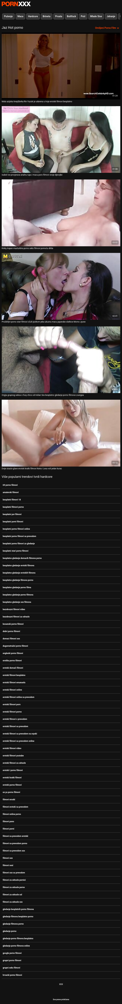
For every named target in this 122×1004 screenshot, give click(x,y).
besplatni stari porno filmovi (15, 551)
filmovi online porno (12, 814)
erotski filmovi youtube (13, 755)
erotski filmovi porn (12, 704)
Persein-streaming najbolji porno (16, 4)
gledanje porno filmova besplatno (18, 938)
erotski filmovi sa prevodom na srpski (20, 734)
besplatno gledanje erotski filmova (18, 565)
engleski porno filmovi (13, 653)
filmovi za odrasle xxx (13, 902)
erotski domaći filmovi (13, 668)
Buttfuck (71, 16)
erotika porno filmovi (12, 660)
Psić (83, 16)
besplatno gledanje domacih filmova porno (22, 558)
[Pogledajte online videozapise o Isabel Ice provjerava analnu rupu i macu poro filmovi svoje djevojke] (61, 139)
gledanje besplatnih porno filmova (18, 909)
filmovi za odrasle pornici (14, 880)
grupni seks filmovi (11, 968)
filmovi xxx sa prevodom (14, 873)
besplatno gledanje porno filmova (18, 595)
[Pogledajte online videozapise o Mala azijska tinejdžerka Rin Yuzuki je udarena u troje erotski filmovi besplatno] (61, 66)
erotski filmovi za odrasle (14, 763)
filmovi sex (8, 858)
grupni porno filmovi (12, 960)
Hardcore (33, 16)
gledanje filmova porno (13, 924)
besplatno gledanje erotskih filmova (19, 573)
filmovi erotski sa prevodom (15, 807)
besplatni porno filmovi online (16, 529)
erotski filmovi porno (12, 712)
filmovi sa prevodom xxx (14, 851)
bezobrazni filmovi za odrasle (16, 617)
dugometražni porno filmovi (15, 646)
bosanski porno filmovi (13, 624)
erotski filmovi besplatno (14, 675)
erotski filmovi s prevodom (15, 719)
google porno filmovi (12, 953)
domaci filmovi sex (11, 638)
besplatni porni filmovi (13, 521)
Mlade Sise (96, 16)
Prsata (58, 16)
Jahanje (111, 16)
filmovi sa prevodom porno (15, 843)
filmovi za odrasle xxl (12, 894)
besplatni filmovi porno (13, 507)
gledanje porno (9, 931)
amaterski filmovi (11, 492)
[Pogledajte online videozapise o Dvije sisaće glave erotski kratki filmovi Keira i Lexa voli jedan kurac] (61, 433)
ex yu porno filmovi (11, 792)
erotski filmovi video (12, 748)
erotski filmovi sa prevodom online (18, 741)
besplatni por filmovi (12, 514)
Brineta (46, 16)
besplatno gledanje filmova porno (18, 580)
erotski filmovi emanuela (14, 682)
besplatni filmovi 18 (12, 500)
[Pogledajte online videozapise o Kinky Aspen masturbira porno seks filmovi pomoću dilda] (61, 212)
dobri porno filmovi (11, 631)
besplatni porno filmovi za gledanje (19, 543)
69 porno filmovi (10, 485)
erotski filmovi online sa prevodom (18, 697)
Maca (20, 16)
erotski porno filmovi (12, 785)
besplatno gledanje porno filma (17, 587)
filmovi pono (8, 821)
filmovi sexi (8, 865)
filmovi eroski (9, 799)
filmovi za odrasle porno (14, 887)
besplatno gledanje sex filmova (17, 602)
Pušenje (8, 16)
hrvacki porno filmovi (12, 975)
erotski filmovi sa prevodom (15, 726)
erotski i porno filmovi (13, 770)
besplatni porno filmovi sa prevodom (19, 536)
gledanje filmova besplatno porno (18, 916)
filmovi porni (8, 829)
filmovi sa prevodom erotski (15, 836)
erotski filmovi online (12, 690)
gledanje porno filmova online (16, 946)
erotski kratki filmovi (12, 777)
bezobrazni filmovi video (14, 609)
